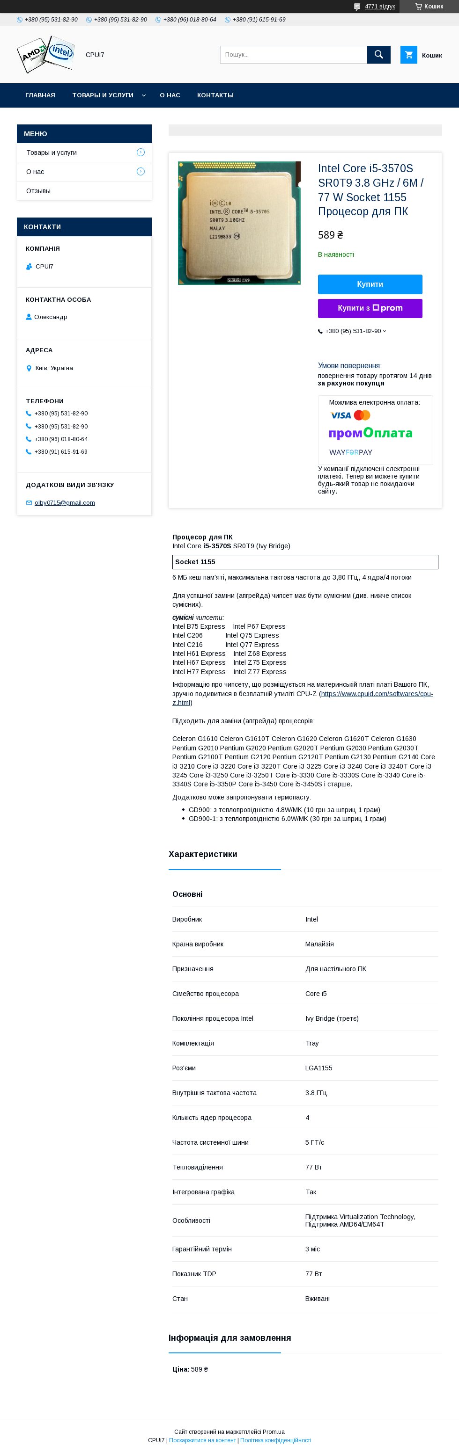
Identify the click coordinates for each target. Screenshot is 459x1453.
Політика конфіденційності (275, 1440)
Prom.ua (274, 1432)
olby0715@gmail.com (65, 502)
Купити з (370, 308)
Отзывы (38, 191)
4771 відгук (380, 6)
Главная (40, 95)
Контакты (215, 95)
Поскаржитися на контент (202, 1440)
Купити (370, 284)
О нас (170, 95)
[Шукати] (379, 55)
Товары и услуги (102, 95)
